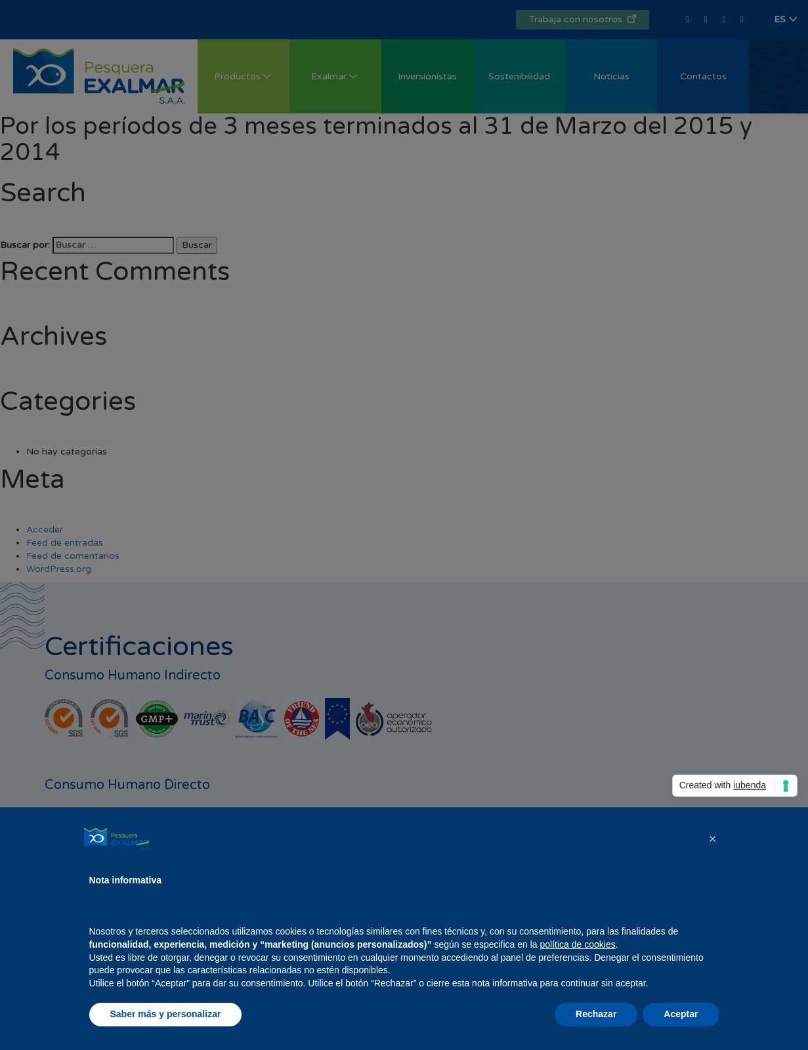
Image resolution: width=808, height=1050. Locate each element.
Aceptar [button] (681, 1014)
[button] (712, 838)
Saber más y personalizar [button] (165, 1014)
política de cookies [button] (578, 944)
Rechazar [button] (596, 1014)
